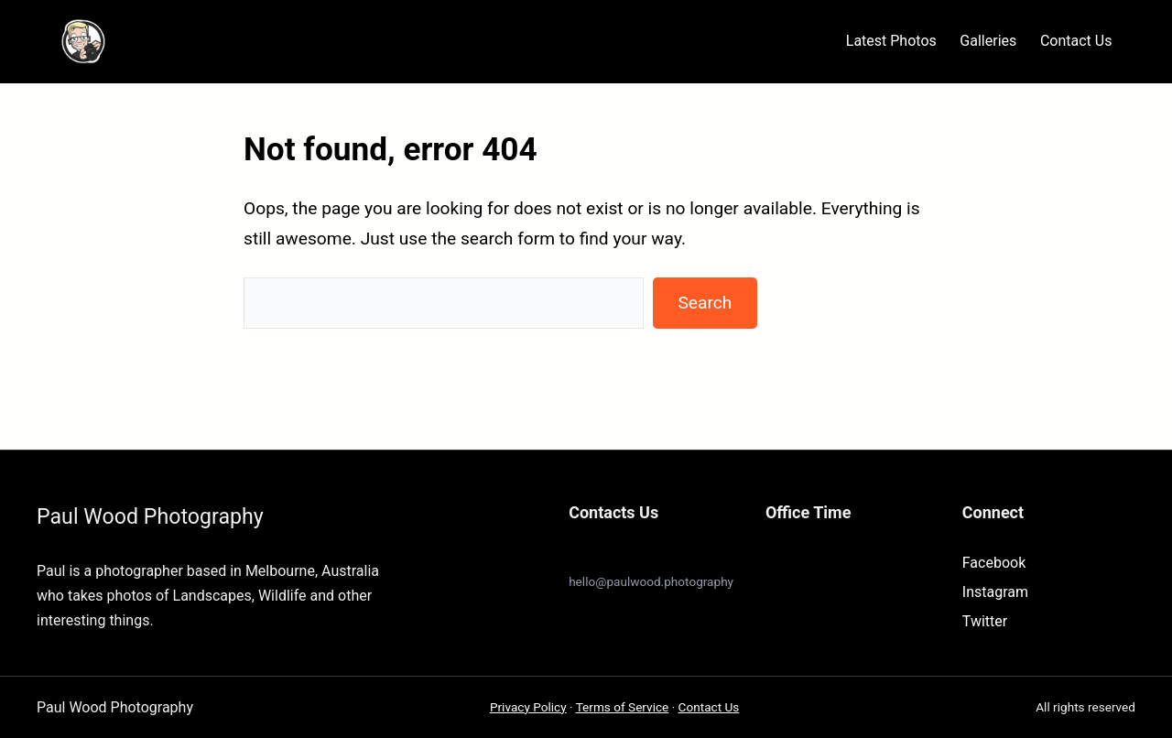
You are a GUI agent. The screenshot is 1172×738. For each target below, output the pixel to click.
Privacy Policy (528, 707)
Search (705, 302)
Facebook (994, 562)
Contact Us (709, 707)
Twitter (984, 621)
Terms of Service (622, 707)
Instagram (995, 592)
